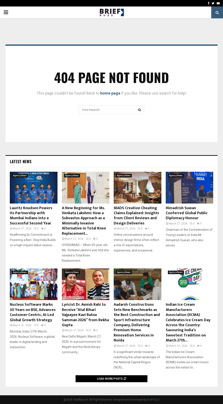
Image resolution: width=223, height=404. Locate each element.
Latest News (20, 161)
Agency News (20, 175)
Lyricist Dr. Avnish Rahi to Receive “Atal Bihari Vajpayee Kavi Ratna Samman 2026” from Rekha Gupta (85, 314)
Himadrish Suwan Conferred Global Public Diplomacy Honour (187, 213)
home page (110, 93)
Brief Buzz (153, 399)
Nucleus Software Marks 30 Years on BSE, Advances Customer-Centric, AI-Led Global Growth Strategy (33, 312)
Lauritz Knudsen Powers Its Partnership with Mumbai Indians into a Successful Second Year (31, 216)
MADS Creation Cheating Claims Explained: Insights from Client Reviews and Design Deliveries (136, 216)
